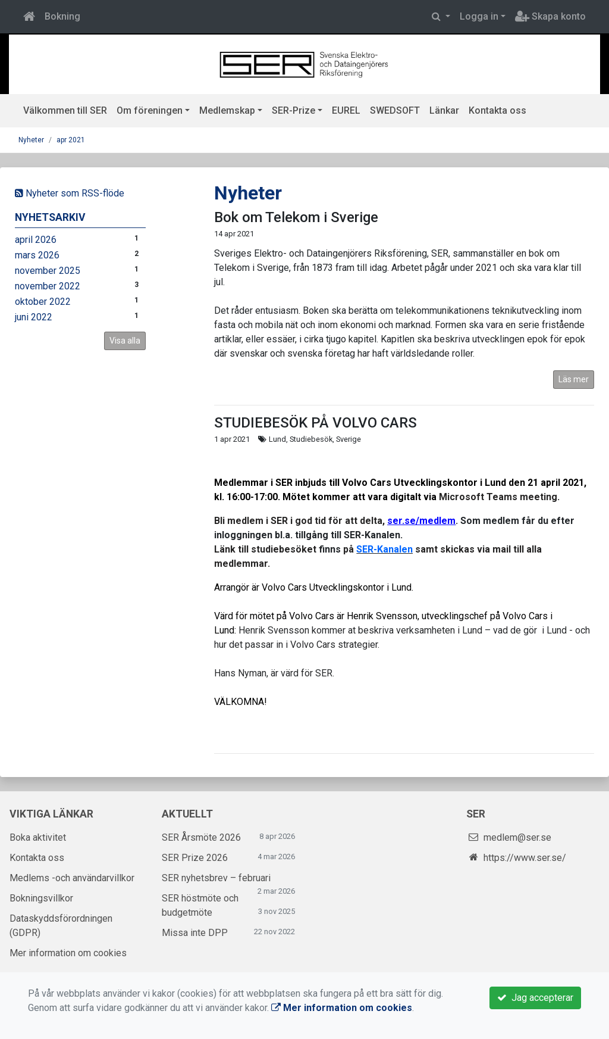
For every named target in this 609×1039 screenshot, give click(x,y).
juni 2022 (33, 317)
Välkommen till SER (65, 110)
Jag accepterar (535, 997)
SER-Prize (293, 110)
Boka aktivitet (38, 837)
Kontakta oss (497, 110)
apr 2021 (70, 140)
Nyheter (31, 140)
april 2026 (35, 239)
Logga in (479, 16)
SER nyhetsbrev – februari (216, 878)
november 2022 (47, 286)
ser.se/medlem (421, 520)
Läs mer (573, 379)
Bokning (62, 16)
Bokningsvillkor (41, 898)
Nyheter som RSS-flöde (69, 193)
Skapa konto (550, 16)
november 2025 (47, 270)
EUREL (346, 110)
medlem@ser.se (517, 837)
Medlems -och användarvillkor (72, 878)
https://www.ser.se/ (525, 857)
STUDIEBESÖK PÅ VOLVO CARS (315, 422)
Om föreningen (150, 110)
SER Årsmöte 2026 (201, 837)
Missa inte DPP (195, 932)
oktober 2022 (43, 301)
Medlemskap (227, 110)
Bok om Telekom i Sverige (296, 217)
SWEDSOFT (395, 110)
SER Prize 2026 (195, 857)
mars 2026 (37, 255)
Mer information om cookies (68, 953)
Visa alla (124, 340)
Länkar (444, 110)
